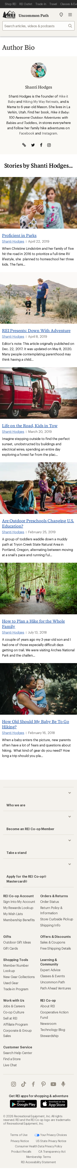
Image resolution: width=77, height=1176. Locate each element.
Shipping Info (50, 925)
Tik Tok (23, 1084)
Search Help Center (17, 1053)
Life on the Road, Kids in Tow (29, 425)
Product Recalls (21, 1151)
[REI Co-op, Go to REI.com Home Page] (8, 15)
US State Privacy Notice (51, 1141)
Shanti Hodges (13, 241)
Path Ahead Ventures (55, 988)
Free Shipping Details (55, 948)
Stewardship (49, 1036)
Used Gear (10, 983)
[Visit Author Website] (24, 145)
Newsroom (48, 1023)
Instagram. (50, 133)
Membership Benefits (19, 920)
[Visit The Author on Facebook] (41, 145)
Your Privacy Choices (51, 1135)
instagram (13, 1084)
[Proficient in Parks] (38, 203)
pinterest (43, 1084)
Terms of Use (18, 1135)
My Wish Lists (13, 914)
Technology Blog (52, 1030)
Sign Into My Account (19, 901)
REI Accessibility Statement (38, 1162)
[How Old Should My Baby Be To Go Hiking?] (38, 689)
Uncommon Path (34, 15)
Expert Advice (50, 970)
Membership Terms (38, 1157)
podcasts (63, 1084)
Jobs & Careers (14, 1006)
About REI (47, 1006)
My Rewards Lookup (18, 908)
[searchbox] (38, 25)
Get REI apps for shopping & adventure (38, 1096)
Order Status (49, 901)
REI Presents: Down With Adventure (36, 330)
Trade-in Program (15, 989)
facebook (33, 1084)
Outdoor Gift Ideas (17, 942)
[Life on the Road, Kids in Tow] (38, 393)
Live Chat (10, 1065)
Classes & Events (52, 976)
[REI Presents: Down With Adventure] (38, 298)
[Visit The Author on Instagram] (49, 145)
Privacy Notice (20, 1141)
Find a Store (12, 1059)
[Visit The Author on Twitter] (33, 145)
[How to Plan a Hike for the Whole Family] (38, 588)
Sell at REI (10, 1018)
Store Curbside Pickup (56, 919)
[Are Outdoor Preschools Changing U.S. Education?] (38, 488)
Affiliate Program (15, 1024)
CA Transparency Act (51, 1151)
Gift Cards (10, 948)
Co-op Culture (13, 1012)
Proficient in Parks (19, 235)
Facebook (27, 133)
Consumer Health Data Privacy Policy (38, 1146)
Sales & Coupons (52, 942)
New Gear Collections (19, 977)
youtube (53, 1084)
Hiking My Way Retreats (40, 101)
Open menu (70, 14)
